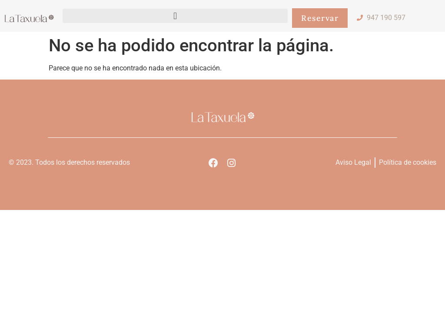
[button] (175, 16)
